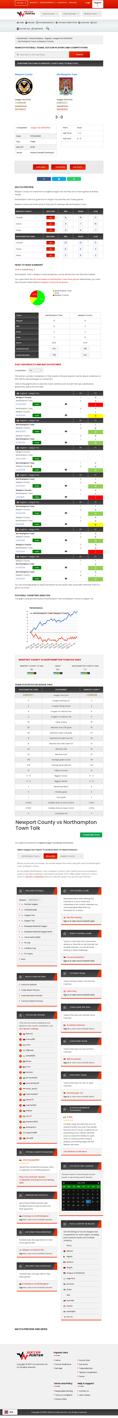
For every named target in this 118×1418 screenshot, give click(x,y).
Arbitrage (38, 29)
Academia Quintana (74, 1025)
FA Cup (25, 942)
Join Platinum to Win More (75, 1151)
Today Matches (85, 1368)
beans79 (26, 1099)
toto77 (25, 1116)
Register (97, 4)
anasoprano (27, 1127)
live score (32, 585)
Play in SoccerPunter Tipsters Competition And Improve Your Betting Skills (36, 1180)
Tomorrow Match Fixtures (32, 1001)
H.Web (68, 1117)
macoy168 (27, 1039)
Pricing (31, 23)
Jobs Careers (84, 1395)
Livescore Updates (29, 984)
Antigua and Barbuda (74, 1273)
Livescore (85, 23)
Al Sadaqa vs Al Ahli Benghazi (35, 1216)
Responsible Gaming (64, 1391)
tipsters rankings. (31, 1029)
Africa (67, 1245)
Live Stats (77, 167)
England (48, 38)
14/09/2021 (20, 442)
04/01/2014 (20, 567)
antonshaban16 (29, 1083)
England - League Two (28, 393)
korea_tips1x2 (28, 1088)
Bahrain (68, 1317)
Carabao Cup (28, 948)
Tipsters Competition (67, 23)
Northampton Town (67, 74)
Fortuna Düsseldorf (74, 957)
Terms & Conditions (63, 1395)
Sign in (22, 1219)
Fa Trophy (27, 953)
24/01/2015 (20, 540)
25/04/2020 (21, 458)
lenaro (25, 1061)
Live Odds (40, 167)
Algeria (67, 1256)
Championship (29, 910)
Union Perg (70, 991)
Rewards (72, 2)
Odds (37, 404)
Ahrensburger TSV (73, 1093)
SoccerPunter (22, 38)
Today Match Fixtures (30, 990)
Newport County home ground (55, 282)
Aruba (67, 1289)
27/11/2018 (20, 497)
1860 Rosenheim (72, 1059)
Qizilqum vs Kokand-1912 (33, 1250)
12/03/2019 (20, 486)
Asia (66, 1295)
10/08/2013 (20, 578)
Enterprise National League (34, 926)
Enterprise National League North (36, 931)
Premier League (29, 904)
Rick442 (26, 1034)
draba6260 (27, 1055)
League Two (28, 920)
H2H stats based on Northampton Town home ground (56, 279)
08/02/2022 (21, 431)
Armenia (68, 1284)
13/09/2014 (20, 551)
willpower (26, 1050)
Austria (67, 1306)
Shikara (25, 1110)
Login (88, 2)
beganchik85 (28, 1132)
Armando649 (28, 1077)
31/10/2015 (20, 524)
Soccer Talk (24, 29)
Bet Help (58, 1368)
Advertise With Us (47, 2)
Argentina (69, 1278)
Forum (82, 1376)
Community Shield (30, 937)
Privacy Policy (61, 1399)
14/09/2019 (20, 470)
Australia (68, 1300)
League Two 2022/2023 (62, 38)
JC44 (25, 1066)
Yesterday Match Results (31, 995)
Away (31, 269)
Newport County (24, 74)
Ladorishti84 (27, 1105)
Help (95, 23)
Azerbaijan (69, 1311)
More (23, 959)
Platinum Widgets (46, 23)
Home (21, 23)
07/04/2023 (21, 404)
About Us (33, 2)
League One (28, 915)
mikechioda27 (28, 1094)
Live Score (83, 1364)
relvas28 (26, 1138)
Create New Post (91, 834)
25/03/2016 (20, 513)
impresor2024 (28, 1121)
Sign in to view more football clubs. (79, 921)
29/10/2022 (20, 415)
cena (24, 1045)
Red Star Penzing (73, 917)
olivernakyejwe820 (29, 1160)
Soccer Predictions (63, 1364)
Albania (68, 1251)
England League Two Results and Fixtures (55, 843)
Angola (67, 1267)
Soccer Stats (84, 1360)
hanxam (26, 1072)
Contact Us (61, 2)
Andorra (68, 1262)
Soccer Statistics (36, 38)
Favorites (59, 167)
